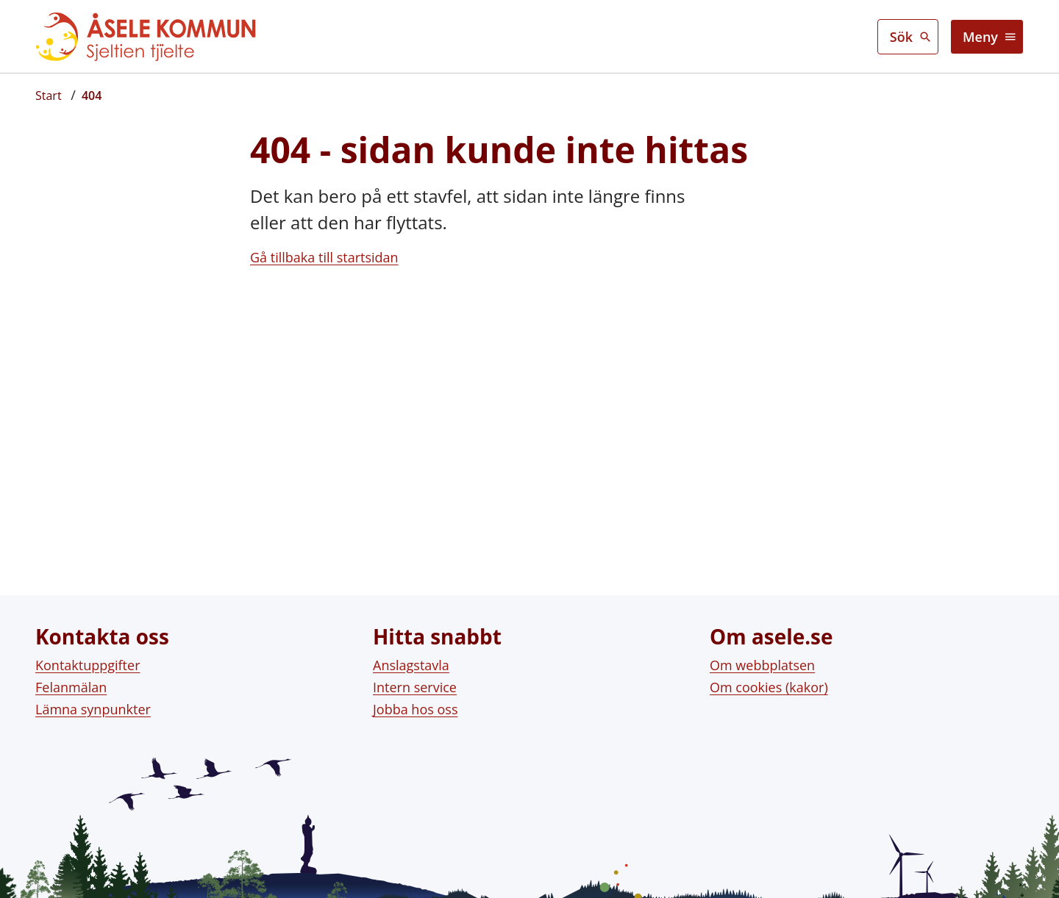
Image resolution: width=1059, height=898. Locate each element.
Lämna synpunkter (93, 701)
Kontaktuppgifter (87, 656)
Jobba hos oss (415, 701)
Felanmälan (71, 678)
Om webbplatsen (762, 656)
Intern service (415, 678)
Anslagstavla (411, 656)
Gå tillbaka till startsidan (324, 257)
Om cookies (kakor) (769, 678)
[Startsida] (48, 95)
